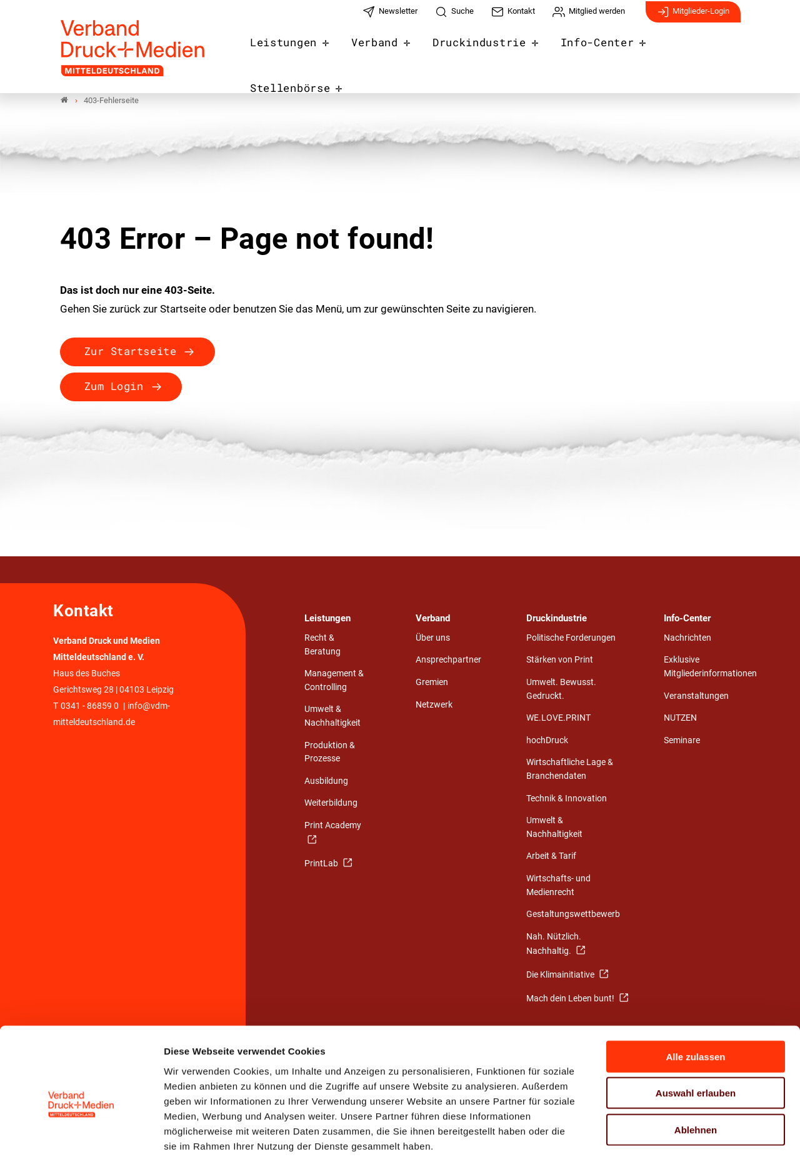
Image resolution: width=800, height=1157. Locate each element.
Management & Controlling (334, 681)
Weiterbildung (331, 803)
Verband (380, 51)
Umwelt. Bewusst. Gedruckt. (561, 690)
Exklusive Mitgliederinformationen (710, 667)
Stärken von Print (559, 660)
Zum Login (114, 386)
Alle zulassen (695, 992)
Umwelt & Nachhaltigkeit (332, 716)
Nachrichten (687, 638)
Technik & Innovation (566, 798)
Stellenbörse (692, 51)
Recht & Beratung (322, 645)
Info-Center (588, 51)
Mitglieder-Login (693, 17)
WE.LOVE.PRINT (558, 718)
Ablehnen (695, 1065)
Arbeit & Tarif (551, 856)
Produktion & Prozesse (329, 752)
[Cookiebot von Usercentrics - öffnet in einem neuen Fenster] (81, 1132)
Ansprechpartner (448, 660)
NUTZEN (680, 718)
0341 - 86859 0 (90, 706)
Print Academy (332, 825)
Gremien (432, 683)
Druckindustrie (478, 51)
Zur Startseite (130, 351)
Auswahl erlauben (696, 1029)
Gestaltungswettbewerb (573, 914)
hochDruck (547, 740)
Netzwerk (434, 704)
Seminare (682, 740)
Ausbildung (326, 781)
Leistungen (294, 51)
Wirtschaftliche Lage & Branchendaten (569, 770)
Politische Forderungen (571, 638)
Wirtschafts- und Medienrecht (558, 885)
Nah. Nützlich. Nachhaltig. (553, 944)
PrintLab (322, 864)
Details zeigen (665, 1132)
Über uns (433, 638)
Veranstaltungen (696, 696)
